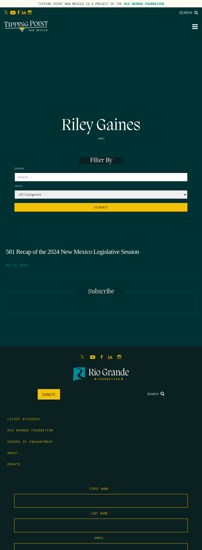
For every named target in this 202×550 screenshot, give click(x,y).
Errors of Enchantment (30, 441)
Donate (48, 394)
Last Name (101, 513)
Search (188, 12)
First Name (101, 488)
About (12, 453)
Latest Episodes (23, 419)
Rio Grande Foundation (144, 3)
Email (101, 538)
